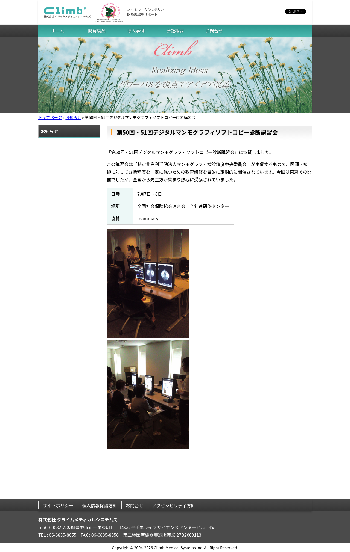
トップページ (50, 117)
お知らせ (73, 117)
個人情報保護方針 (99, 505)
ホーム (57, 30)
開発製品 (97, 30)
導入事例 (136, 30)
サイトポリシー (58, 505)
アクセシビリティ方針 (173, 505)
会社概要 (175, 30)
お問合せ (214, 30)
